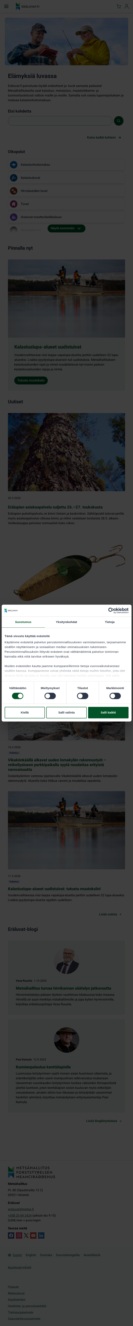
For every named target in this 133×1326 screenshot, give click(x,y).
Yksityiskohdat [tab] (66, 622)
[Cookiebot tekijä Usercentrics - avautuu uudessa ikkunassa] (111, 610)
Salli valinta (66, 712)
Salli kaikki (108, 712)
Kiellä (25, 712)
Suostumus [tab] (23, 622)
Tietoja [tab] (110, 622)
